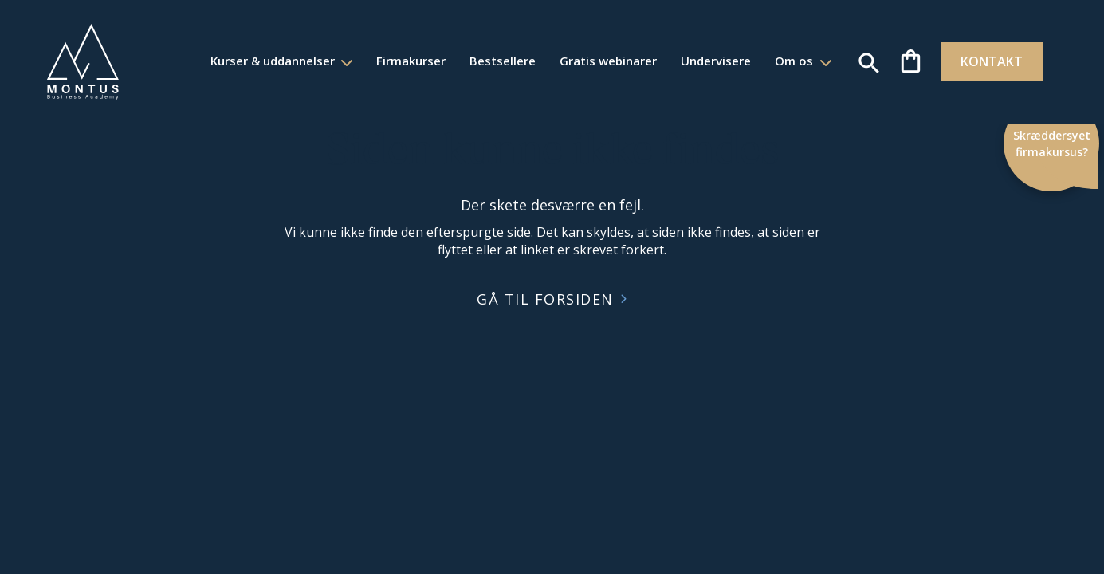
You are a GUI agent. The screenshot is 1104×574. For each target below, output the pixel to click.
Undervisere (705, 61)
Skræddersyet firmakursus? (1052, 143)
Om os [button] (784, 61)
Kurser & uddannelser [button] (263, 61)
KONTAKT (982, 61)
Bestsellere (491, 61)
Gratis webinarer (597, 61)
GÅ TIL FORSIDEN (545, 299)
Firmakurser (399, 61)
